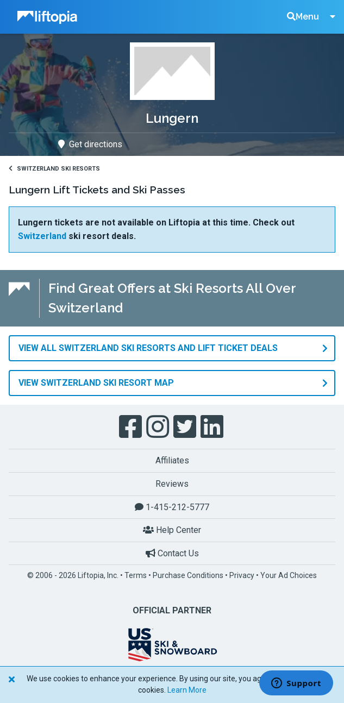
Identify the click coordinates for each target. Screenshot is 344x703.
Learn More (187, 690)
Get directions (90, 144)
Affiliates (172, 460)
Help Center (172, 530)
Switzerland (42, 236)
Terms (135, 575)
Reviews (172, 484)
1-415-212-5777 (172, 507)
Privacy (241, 575)
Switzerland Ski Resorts (54, 168)
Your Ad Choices (288, 575)
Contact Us (172, 553)
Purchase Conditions (188, 575)
